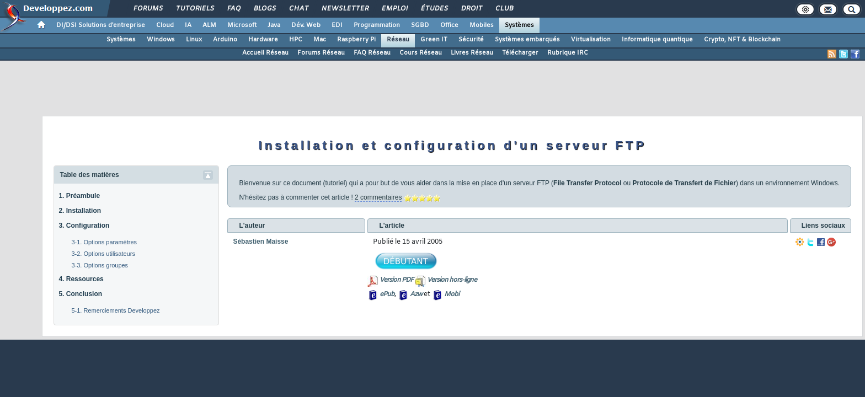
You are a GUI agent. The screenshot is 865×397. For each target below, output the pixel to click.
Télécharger (520, 53)
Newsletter (344, 8)
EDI (337, 25)
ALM (209, 25)
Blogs (264, 8)
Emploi (394, 8)
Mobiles (481, 25)
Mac (319, 40)
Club (504, 8)
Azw (416, 294)
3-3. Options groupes (99, 265)
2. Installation (79, 210)
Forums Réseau (321, 53)
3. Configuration (83, 225)
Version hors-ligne (452, 280)
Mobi (451, 294)
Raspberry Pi (356, 40)
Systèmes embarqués (527, 40)
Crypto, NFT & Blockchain (742, 40)
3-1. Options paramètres (104, 242)
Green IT (433, 40)
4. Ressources (80, 279)
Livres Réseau (472, 53)
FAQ (233, 8)
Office (449, 25)
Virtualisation (591, 40)
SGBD (420, 25)
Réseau (398, 40)
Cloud (165, 25)
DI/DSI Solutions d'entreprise (100, 25)
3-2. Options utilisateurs (103, 253)
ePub (387, 294)
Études (433, 8)
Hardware (263, 40)
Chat (298, 8)
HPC (295, 40)
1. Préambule (79, 196)
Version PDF (396, 280)
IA (188, 25)
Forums (147, 8)
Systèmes (519, 25)
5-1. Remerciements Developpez (115, 310)
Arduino (225, 40)
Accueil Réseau (265, 53)
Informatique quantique (657, 40)
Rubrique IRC (567, 53)
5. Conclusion (80, 294)
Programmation (377, 25)
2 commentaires (378, 197)
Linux (194, 40)
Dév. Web (306, 25)
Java (274, 25)
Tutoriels (194, 8)
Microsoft (242, 25)
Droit (471, 8)
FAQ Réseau (372, 53)
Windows (161, 40)
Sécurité (471, 40)
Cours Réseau (420, 53)
